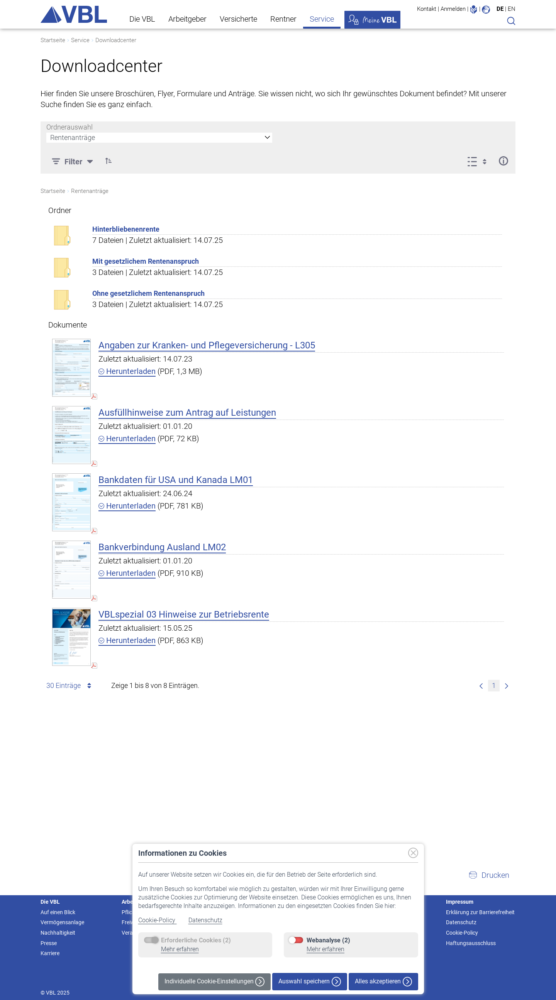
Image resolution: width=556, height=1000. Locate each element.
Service (322, 19)
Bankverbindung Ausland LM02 (162, 547)
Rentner (283, 19)
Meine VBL (372, 20)
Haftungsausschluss (471, 943)
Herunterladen (127, 371)
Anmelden (453, 8)
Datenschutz (205, 920)
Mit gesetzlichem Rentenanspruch (145, 261)
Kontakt (426, 8)
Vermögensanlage (62, 922)
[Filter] (73, 161)
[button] (108, 161)
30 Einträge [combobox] (70, 685)
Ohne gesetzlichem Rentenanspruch (148, 293)
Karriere (50, 953)
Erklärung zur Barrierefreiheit (480, 912)
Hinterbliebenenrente (125, 229)
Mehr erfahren (180, 949)
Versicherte (238, 19)
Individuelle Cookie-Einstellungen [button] (214, 981)
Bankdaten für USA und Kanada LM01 (175, 479)
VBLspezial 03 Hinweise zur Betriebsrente (183, 614)
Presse (49, 943)
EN (511, 8)
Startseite (53, 40)
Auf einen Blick (58, 912)
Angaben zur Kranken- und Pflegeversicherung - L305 (206, 345)
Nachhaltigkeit (58, 933)
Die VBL (142, 19)
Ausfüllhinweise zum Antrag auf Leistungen (187, 412)
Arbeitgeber (187, 19)
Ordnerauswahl (69, 127)
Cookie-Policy (157, 920)
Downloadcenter (115, 40)
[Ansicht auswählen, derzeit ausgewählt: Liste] (479, 161)
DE (500, 8)
